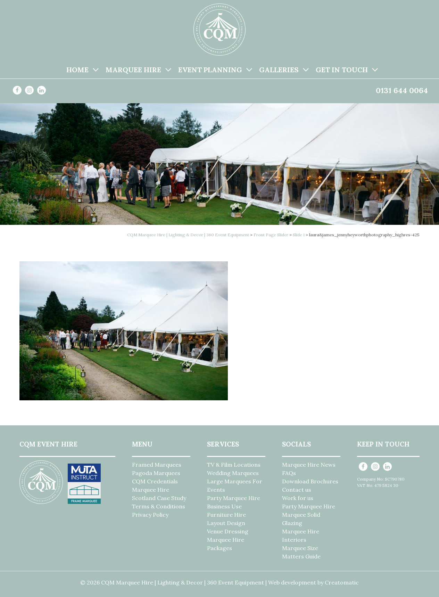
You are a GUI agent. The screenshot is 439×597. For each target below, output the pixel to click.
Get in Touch (342, 69)
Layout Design (226, 523)
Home (77, 69)
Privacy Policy (150, 514)
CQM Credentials (155, 481)
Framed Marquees (156, 464)
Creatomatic (342, 582)
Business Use (224, 506)
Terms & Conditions (158, 506)
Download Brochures (310, 481)
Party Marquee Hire (233, 497)
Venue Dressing (227, 531)
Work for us (297, 497)
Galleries (279, 69)
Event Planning (210, 69)
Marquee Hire (133, 69)
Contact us (296, 489)
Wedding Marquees (233, 472)
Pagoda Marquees (156, 472)
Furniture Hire (226, 514)
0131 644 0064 (402, 90)
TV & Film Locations (233, 464)
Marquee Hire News (309, 464)
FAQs (289, 472)
